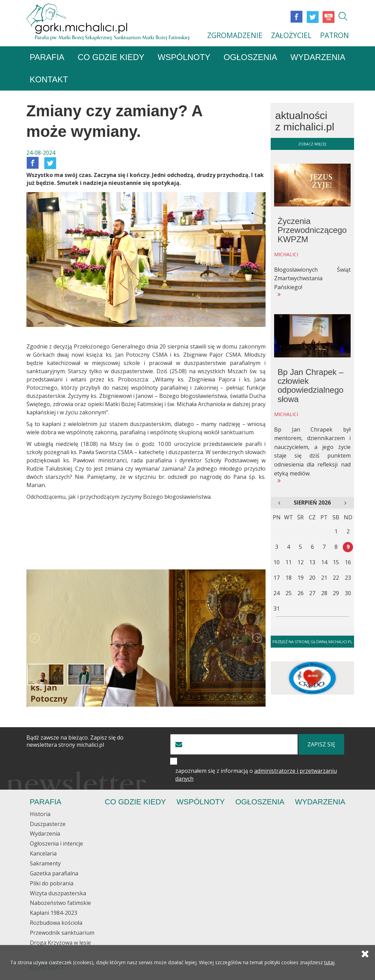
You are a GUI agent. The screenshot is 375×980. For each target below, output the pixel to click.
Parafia (47, 57)
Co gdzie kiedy (111, 57)
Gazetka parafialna (54, 873)
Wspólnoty (184, 57)
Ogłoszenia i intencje (56, 844)
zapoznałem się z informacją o (256, 775)
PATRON (334, 35)
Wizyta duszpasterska (58, 893)
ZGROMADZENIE (234, 35)
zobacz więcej (312, 143)
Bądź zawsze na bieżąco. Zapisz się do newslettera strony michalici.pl (75, 741)
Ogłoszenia (250, 57)
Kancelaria (43, 854)
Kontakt (49, 79)
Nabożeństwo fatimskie (60, 903)
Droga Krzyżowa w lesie (60, 942)
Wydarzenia (317, 57)
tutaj (329, 962)
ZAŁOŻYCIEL (291, 35)
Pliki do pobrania (51, 883)
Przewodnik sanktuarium (62, 932)
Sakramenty (45, 863)
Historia (40, 814)
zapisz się (321, 744)
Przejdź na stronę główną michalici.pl (312, 642)
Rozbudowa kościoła (56, 923)
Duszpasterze (48, 824)
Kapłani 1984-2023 (53, 913)
